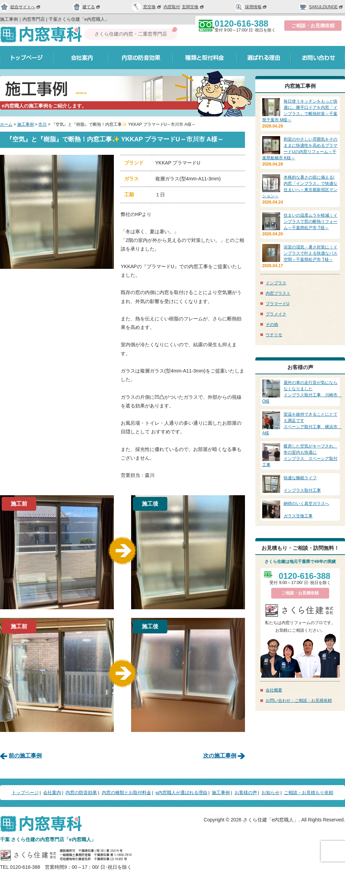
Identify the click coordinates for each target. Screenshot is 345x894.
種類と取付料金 (205, 57)
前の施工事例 (25, 756)
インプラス (276, 283)
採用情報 (251, 6)
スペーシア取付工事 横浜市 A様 (302, 423)
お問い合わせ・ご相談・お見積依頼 (299, 700)
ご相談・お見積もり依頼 (308, 792)
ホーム (6, 124)
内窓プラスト (278, 293)
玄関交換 (193, 6)
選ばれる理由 (264, 57)
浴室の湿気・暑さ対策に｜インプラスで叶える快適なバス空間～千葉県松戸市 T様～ (310, 253)
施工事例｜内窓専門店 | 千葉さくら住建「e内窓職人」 (54, 19)
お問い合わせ (318, 57)
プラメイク (276, 314)
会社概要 (274, 690)
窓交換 (152, 6)
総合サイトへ (20, 6)
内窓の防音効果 (140, 57)
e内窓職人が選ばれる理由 (181, 792)
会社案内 (81, 57)
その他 (272, 324)
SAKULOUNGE (321, 6)
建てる (86, 6)
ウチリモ (274, 334)
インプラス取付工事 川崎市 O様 (302, 391)
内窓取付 (172, 6)
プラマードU (277, 303)
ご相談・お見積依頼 (313, 25)
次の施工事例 (219, 756)
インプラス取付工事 (300, 484)
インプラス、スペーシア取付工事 (300, 455)
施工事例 (25, 124)
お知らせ (270, 792)
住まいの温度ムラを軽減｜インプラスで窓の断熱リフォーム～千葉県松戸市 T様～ (310, 221)
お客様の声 (246, 792)
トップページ (27, 57)
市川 (42, 124)
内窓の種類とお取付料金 (126, 792)
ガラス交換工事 (300, 509)
